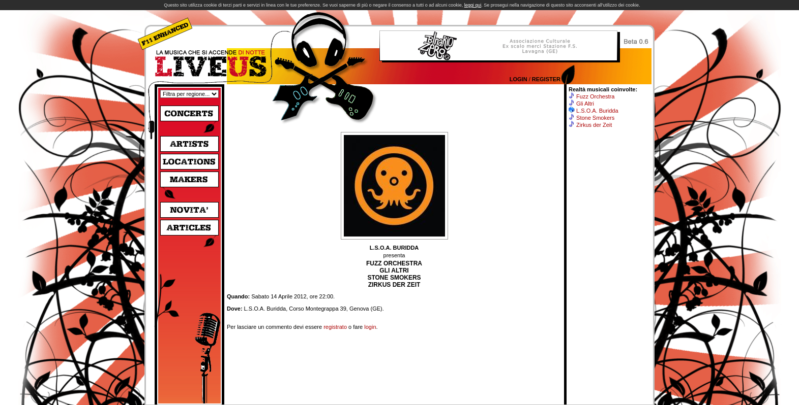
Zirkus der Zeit (594, 125)
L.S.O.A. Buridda (597, 111)
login (370, 327)
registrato (335, 327)
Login (518, 79)
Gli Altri (585, 103)
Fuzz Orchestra (595, 96)
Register (546, 79)
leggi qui (473, 5)
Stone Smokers (595, 118)
